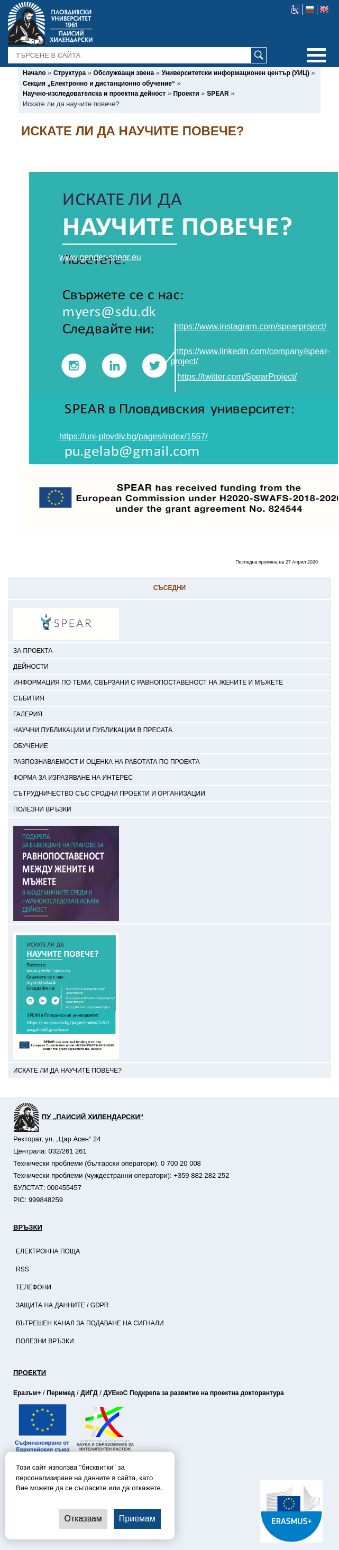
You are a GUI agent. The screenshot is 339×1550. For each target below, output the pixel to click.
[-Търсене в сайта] (137, 55)
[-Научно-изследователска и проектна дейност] (94, 93)
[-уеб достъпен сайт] (295, 9)
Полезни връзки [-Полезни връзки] (42, 809)
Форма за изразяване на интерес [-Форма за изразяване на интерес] (73, 777)
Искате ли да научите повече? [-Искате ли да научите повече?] (67, 1070)
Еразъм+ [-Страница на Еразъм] (27, 1393)
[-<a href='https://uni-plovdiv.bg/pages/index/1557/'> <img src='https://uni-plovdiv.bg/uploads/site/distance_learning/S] (169, 820)
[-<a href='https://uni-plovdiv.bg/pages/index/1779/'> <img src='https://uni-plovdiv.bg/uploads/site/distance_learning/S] (169, 927)
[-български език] (310, 9)
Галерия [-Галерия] (27, 714)
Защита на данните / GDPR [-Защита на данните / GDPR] (62, 1305)
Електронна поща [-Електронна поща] (48, 1251)
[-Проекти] (186, 93)
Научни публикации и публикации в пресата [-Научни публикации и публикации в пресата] (92, 730)
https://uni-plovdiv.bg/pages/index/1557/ (133, 436)
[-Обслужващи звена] (124, 73)
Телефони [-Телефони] (33, 1287)
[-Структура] (69, 73)
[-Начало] (34, 73)
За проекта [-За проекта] (32, 650)
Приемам (137, 1518)
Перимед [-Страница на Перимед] (61, 1393)
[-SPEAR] (217, 93)
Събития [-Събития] (28, 698)
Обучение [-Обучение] (30, 746)
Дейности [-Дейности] (31, 666)
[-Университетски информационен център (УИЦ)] (235, 73)
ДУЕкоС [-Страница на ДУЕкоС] (115, 1393)
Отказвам (83, 1518)
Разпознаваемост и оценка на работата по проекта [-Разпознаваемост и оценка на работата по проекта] (106, 761)
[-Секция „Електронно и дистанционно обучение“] (99, 83)
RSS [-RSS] (22, 1269)
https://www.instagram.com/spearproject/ (250, 326)
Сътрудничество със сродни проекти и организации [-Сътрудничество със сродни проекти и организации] (109, 793)
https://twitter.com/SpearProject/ (237, 376)
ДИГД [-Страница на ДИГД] (88, 1393)
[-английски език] (324, 9)
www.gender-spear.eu (100, 257)
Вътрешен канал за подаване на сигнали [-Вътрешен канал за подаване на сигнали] (90, 1323)
